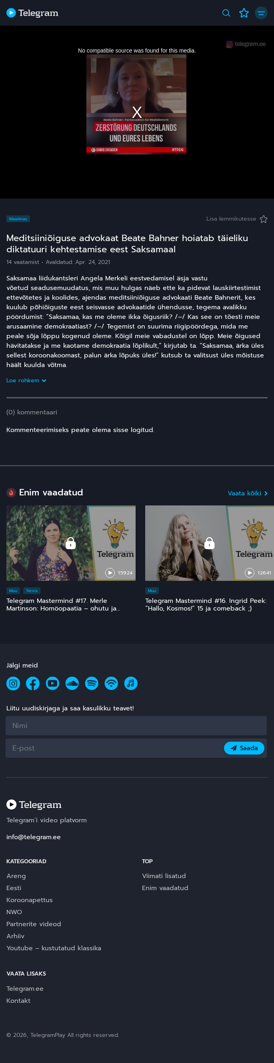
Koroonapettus (29, 900)
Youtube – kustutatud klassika (53, 948)
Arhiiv (15, 936)
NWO (14, 912)
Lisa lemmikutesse (237, 219)
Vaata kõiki (248, 493)
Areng (16, 876)
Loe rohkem (26, 380)
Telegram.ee (25, 989)
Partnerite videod (33, 924)
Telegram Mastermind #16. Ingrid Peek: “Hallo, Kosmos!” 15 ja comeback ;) (205, 604)
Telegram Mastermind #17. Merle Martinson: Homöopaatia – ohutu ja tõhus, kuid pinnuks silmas (61, 608)
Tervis (32, 591)
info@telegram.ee (33, 837)
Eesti (13, 888)
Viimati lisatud (164, 876)
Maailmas (18, 219)
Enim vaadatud (165, 888)
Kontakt (18, 1001)
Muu (13, 591)
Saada (244, 748)
